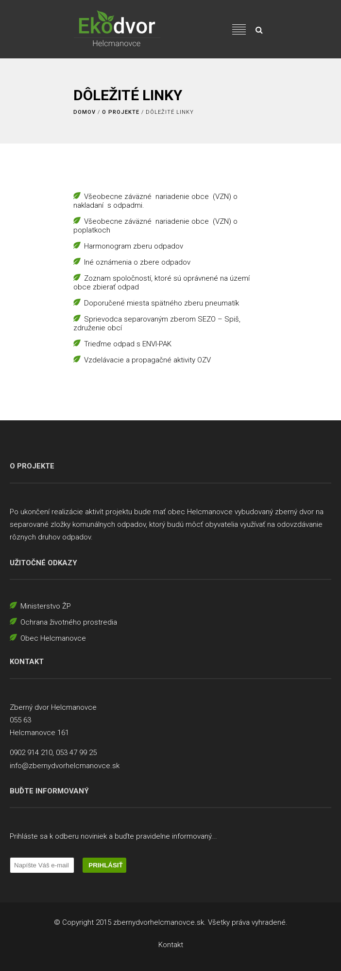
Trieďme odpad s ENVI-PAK (127, 344)
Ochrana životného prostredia (68, 622)
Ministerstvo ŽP (45, 606)
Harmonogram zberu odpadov (133, 246)
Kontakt (170, 944)
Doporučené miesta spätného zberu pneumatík (161, 303)
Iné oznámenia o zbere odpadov (137, 262)
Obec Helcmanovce (53, 638)
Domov (84, 112)
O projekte (120, 112)
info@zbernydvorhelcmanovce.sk (64, 765)
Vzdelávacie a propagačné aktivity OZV (147, 360)
